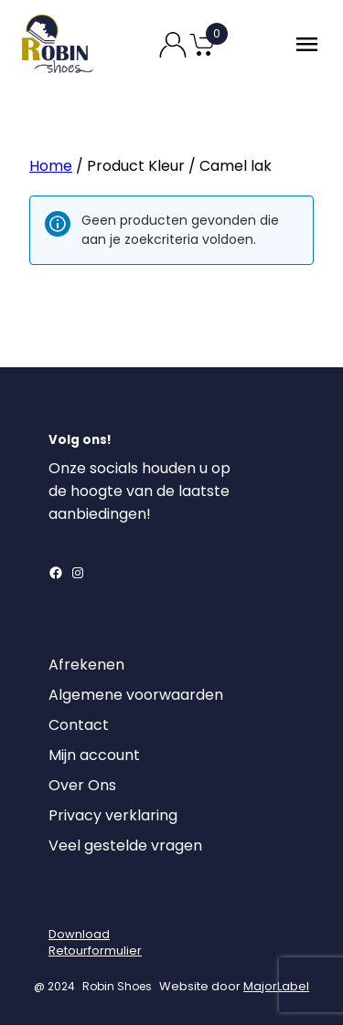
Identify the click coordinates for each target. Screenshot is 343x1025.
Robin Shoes (117, 986)
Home (50, 165)
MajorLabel (276, 986)
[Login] (64, 902)
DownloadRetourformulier (95, 942)
